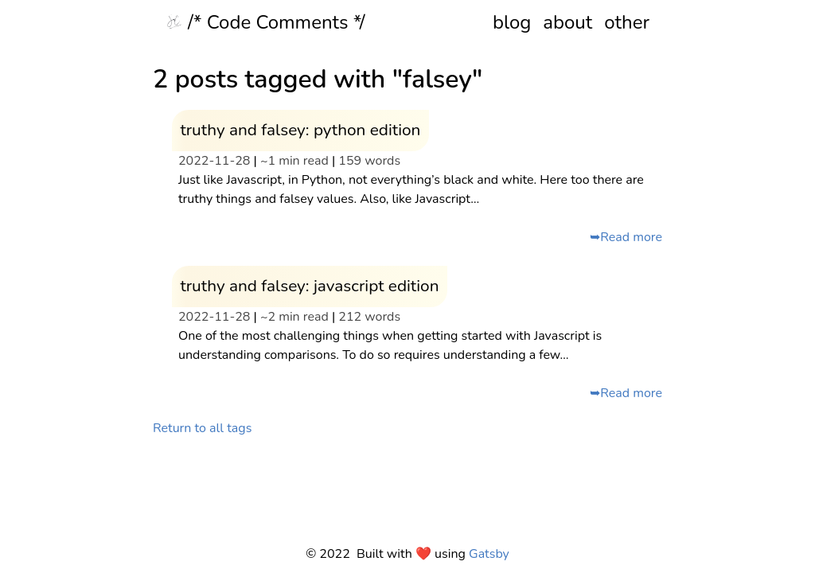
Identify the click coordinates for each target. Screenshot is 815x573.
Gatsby (489, 554)
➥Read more (626, 237)
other (626, 22)
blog (512, 22)
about (567, 22)
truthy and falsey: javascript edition (309, 286)
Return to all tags (202, 428)
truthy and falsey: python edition (300, 130)
